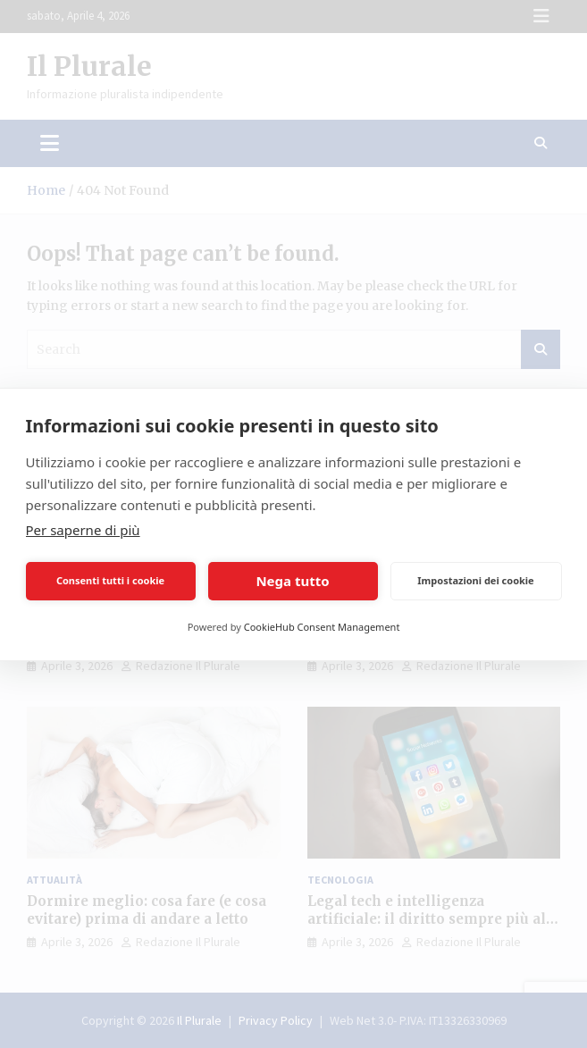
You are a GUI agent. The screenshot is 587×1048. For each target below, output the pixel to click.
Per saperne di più (83, 530)
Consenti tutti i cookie (110, 580)
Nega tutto (292, 581)
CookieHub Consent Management (322, 626)
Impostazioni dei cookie (475, 580)
